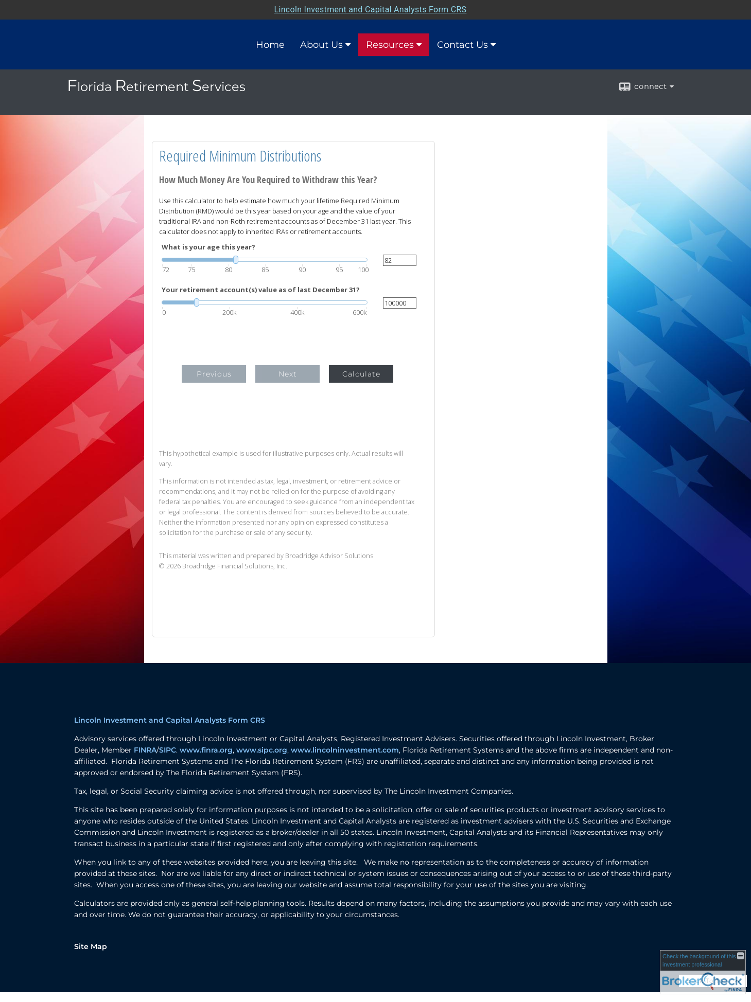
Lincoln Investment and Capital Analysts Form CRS (169, 720)
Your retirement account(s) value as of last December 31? (261, 290)
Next (287, 374)
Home (270, 44)
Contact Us (462, 44)
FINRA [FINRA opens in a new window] (145, 750)
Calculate (361, 374)
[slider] (265, 260)
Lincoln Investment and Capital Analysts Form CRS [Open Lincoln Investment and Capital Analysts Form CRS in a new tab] (370, 9)
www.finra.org (206, 750)
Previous (214, 374)
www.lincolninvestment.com (345, 750)
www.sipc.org (261, 750)
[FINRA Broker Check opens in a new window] (703, 972)
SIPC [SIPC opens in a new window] (167, 750)
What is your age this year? (208, 247)
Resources (390, 44)
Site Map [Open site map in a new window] (90, 946)
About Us (321, 44)
